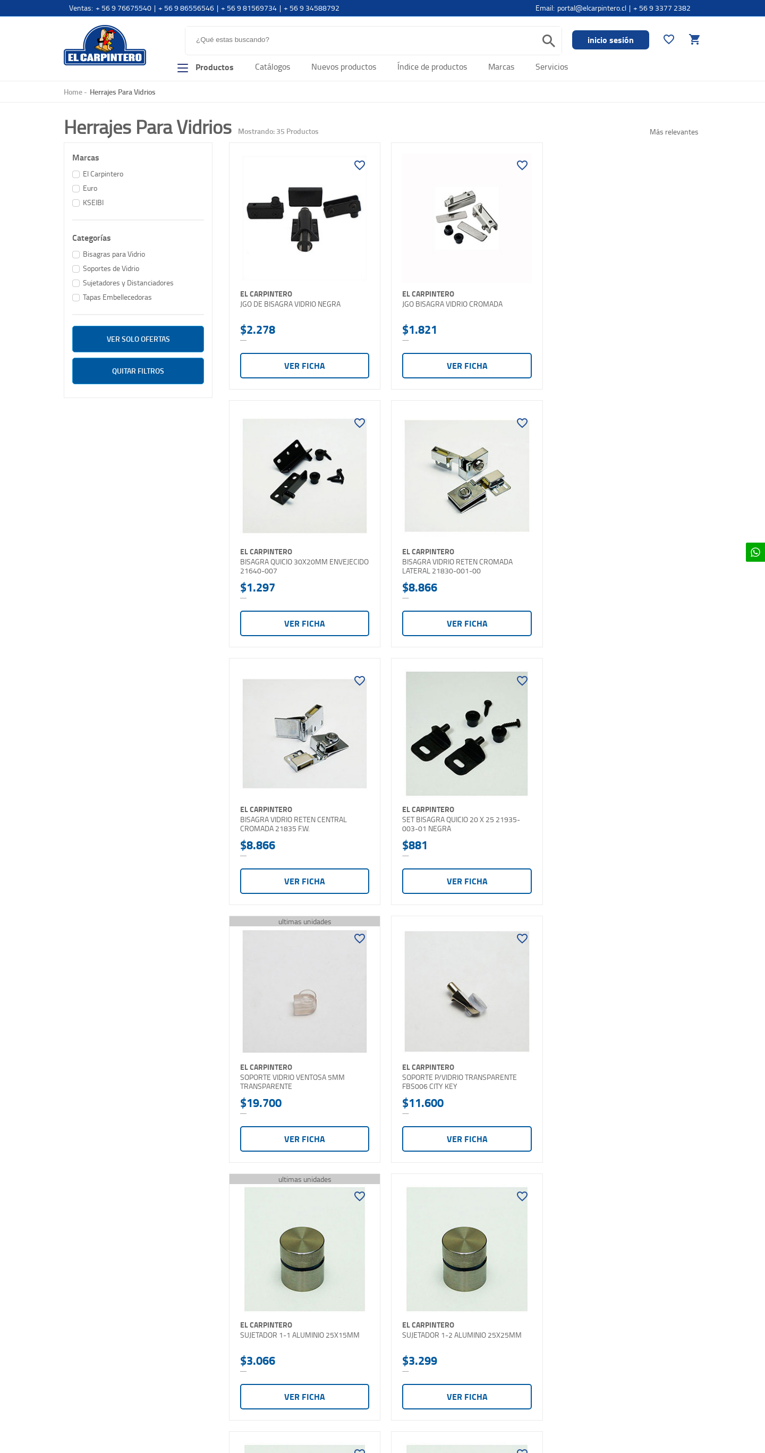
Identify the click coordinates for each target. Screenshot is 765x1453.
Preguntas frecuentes (259, 1314)
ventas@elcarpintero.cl (420, 1370)
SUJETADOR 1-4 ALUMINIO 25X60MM (618, 1066)
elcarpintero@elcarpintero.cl (428, 1351)
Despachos (242, 1351)
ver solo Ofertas (138, 339)
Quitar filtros (138, 371)
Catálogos (272, 66)
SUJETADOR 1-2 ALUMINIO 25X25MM (300, 1066)
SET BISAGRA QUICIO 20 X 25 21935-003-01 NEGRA (617, 560)
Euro (90, 188)
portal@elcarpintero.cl (591, 8)
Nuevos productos (343, 66)
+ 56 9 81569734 (249, 8)
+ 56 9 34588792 (311, 8)
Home (73, 92)
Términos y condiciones (261, 1388)
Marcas (501, 66)
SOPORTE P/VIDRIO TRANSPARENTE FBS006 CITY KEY (457, 815)
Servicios (552, 66)
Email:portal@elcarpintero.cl (428, 1333)
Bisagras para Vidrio (114, 254)
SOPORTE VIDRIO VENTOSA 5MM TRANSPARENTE (292, 815)
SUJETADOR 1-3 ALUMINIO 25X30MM (459, 1066)
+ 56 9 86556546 (186, 8)
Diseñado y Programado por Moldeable (649, 1436)
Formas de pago (249, 1333)
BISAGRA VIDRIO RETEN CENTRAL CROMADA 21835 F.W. (453, 560)
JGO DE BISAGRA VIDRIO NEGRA (290, 301)
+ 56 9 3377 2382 (662, 8)
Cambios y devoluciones (262, 1370)
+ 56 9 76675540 (123, 8)
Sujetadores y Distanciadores (128, 282)
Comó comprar (88, 1353)
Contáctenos (85, 1371)
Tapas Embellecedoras (117, 297)
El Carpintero (105, 44)
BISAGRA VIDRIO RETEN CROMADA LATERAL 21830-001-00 (295, 560)
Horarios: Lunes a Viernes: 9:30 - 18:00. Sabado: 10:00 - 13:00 (431, 1398)
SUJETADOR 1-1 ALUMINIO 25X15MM (618, 811)
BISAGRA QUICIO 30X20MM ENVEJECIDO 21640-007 (602, 306)
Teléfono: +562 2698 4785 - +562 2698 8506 (456, 1314)
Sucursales (82, 1334)
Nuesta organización (97, 1316)
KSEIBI (93, 202)
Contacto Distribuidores (102, 1390)
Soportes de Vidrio (111, 268)
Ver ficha (303, 363)
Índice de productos (432, 66)
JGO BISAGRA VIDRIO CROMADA (450, 301)
